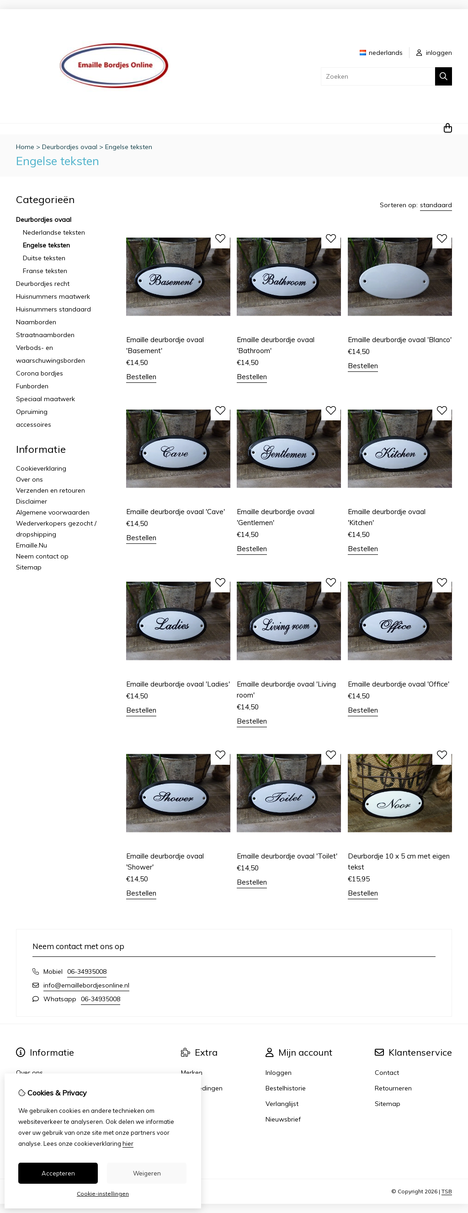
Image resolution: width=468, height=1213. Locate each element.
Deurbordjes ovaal (69, 147)
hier (127, 1143)
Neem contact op (42, 556)
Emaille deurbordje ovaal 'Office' (398, 684)
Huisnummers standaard (53, 309)
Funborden (32, 386)
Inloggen (279, 1072)
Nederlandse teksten (54, 232)
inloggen (434, 52)
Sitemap (29, 567)
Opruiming (32, 412)
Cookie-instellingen (103, 1193)
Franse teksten (45, 271)
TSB (446, 1191)
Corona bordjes (39, 373)
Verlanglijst (282, 1104)
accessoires (33, 424)
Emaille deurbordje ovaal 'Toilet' (287, 856)
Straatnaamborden (45, 335)
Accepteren (58, 1173)
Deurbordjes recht (42, 283)
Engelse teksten (128, 147)
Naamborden (36, 322)
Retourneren (393, 1088)
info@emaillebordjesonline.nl (86, 985)
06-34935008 (86, 971)
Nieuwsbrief (283, 1119)
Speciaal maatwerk (45, 399)
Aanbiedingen (202, 1088)
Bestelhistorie (286, 1088)
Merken (191, 1072)
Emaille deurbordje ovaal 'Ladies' (178, 684)
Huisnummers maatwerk (53, 296)
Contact (387, 1072)
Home (25, 147)
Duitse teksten (44, 258)
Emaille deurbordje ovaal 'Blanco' (400, 339)
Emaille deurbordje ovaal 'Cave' (175, 511)
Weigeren (147, 1173)
